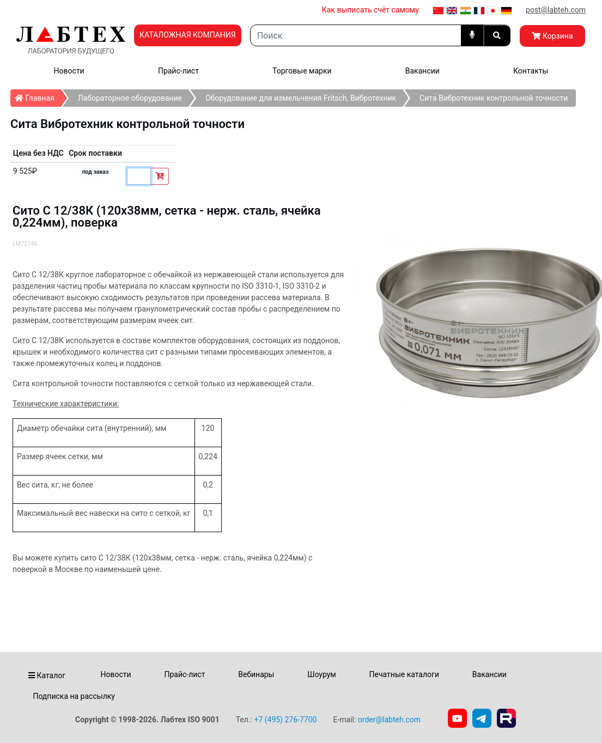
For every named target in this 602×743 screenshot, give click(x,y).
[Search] (355, 35)
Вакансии (422, 70)
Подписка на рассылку (74, 696)
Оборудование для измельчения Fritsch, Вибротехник (300, 98)
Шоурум (321, 674)
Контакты (530, 70)
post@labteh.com (556, 9)
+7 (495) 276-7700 (285, 719)
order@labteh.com (389, 719)
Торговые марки (302, 70)
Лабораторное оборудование (130, 98)
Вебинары (256, 674)
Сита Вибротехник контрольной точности (493, 98)
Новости (69, 70)
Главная (38, 95)
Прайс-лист (178, 70)
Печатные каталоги (404, 674)
